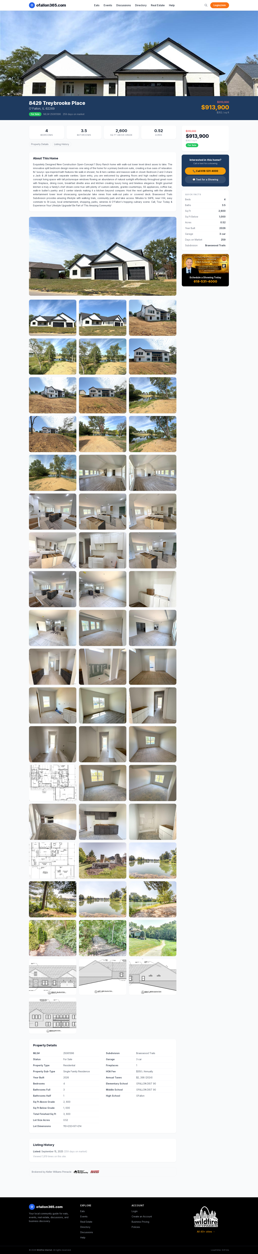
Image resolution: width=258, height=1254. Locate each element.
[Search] (206, 5)
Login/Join (220, 5)
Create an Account (142, 1216)
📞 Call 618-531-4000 (205, 171)
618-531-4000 (205, 281)
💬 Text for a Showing (205, 179)
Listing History (61, 144)
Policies (136, 1227)
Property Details (40, 144)
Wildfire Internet (44, 1250)
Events (108, 5)
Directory (141, 5)
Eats (96, 5)
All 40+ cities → (206, 1231)
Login (135, 1211)
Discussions (123, 5)
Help (172, 5)
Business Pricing (140, 1221)
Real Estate (158, 5)
